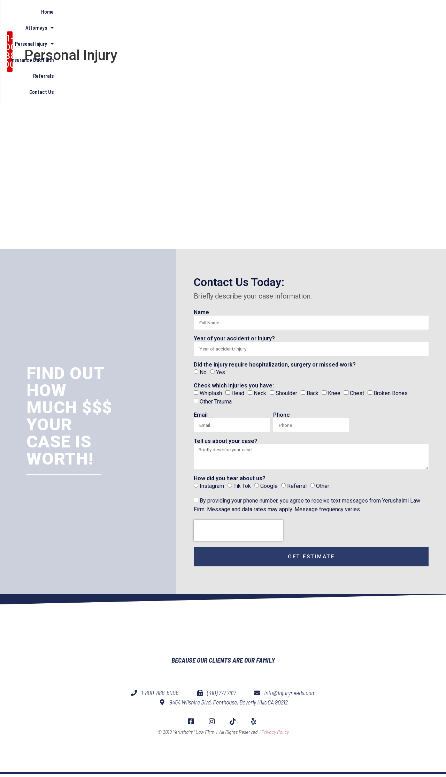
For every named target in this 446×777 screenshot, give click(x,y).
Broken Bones (391, 393)
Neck (260, 393)
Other (322, 487)
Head (237, 393)
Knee (334, 393)
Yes (220, 372)
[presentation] (238, 532)
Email (201, 415)
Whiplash (211, 393)
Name (201, 313)
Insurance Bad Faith (316, 33)
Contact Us (399, 33)
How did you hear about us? (230, 481)
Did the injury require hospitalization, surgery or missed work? (275, 365)
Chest (357, 393)
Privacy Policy (275, 750)
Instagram (212, 487)
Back (312, 393)
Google (269, 487)
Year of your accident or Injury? (234, 339)
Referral (297, 487)
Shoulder (286, 393)
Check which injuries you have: (234, 386)
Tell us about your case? (225, 441)
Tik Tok (242, 487)
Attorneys (214, 33)
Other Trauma (216, 401)
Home (180, 33)
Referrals (362, 33)
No (203, 372)
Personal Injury (262, 33)
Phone (281, 415)
